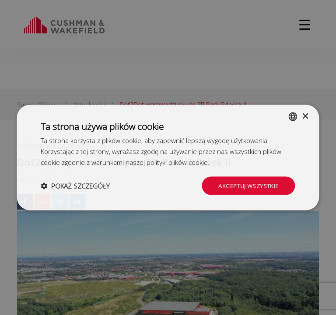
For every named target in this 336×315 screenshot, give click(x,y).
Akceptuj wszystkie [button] (247, 185)
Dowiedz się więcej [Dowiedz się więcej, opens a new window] (238, 161)
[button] (75, 185)
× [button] (305, 115)
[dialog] (168, 157)
